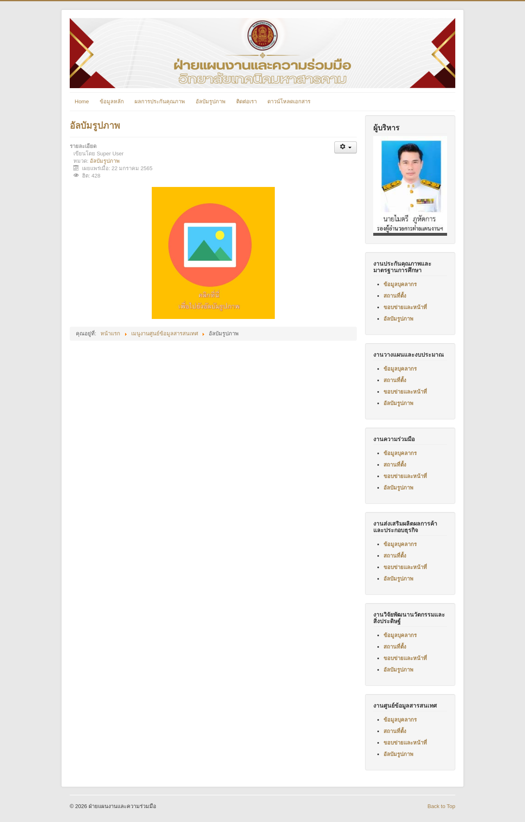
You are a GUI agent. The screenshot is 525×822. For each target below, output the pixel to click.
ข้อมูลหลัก (112, 101)
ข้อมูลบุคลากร (400, 284)
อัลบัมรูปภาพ (211, 101)
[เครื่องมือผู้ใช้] (345, 147)
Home (82, 101)
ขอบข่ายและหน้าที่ (405, 307)
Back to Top (441, 806)
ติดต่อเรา (246, 101)
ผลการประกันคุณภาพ (160, 101)
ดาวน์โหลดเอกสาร (288, 101)
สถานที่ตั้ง (394, 295)
